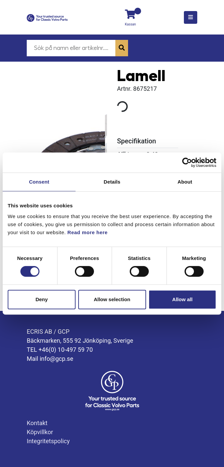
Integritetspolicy (48, 441)
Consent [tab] (39, 182)
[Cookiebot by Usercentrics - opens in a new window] (187, 162)
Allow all (182, 299)
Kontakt (37, 422)
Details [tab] (112, 182)
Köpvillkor (40, 432)
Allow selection (112, 299)
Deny (41, 299)
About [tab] (185, 182)
